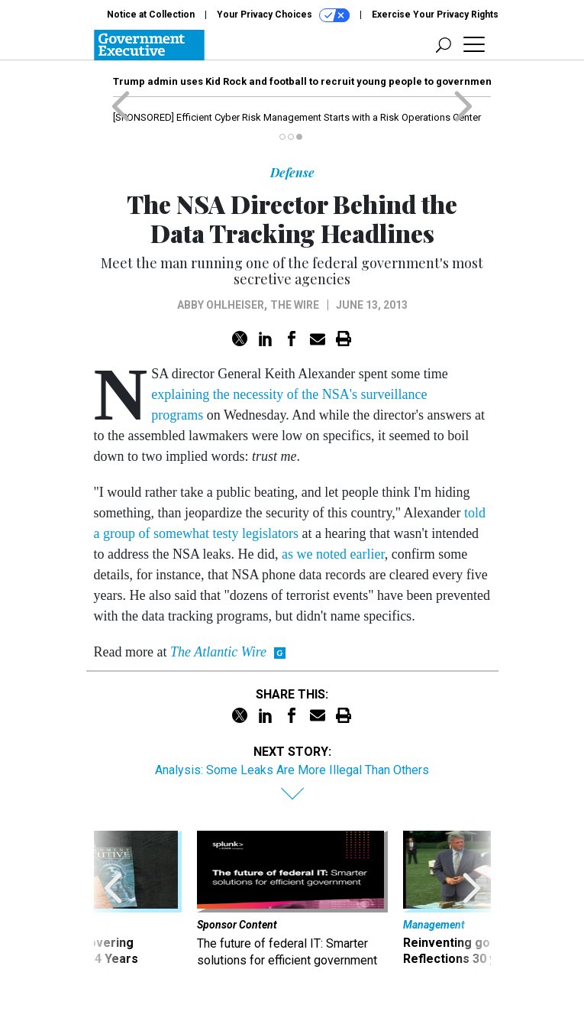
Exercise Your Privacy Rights (435, 14)
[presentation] (113, 907)
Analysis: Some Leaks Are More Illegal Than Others (292, 770)
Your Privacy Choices (283, 15)
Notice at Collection (151, 14)
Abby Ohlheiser (220, 305)
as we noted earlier (333, 554)
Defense (292, 172)
